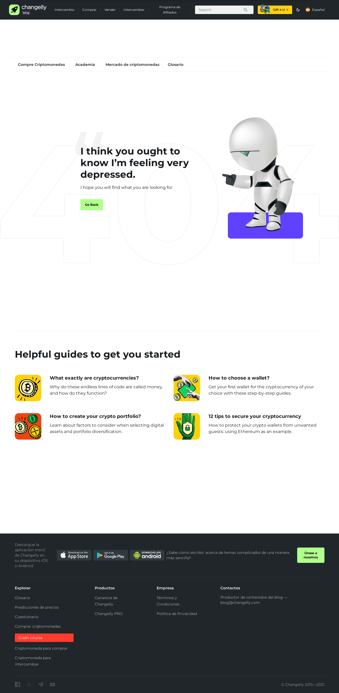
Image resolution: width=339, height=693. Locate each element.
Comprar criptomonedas (38, 626)
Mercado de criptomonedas (132, 64)
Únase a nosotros (311, 555)
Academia (85, 64)
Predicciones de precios (37, 607)
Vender (110, 10)
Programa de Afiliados (169, 9)
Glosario (175, 64)
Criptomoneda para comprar (41, 648)
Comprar (89, 10)
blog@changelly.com (240, 602)
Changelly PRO (109, 613)
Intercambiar (134, 10)
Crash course (30, 637)
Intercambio (64, 10)
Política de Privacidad (177, 613)
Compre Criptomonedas (41, 64)
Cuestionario (26, 616)
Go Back (91, 205)
